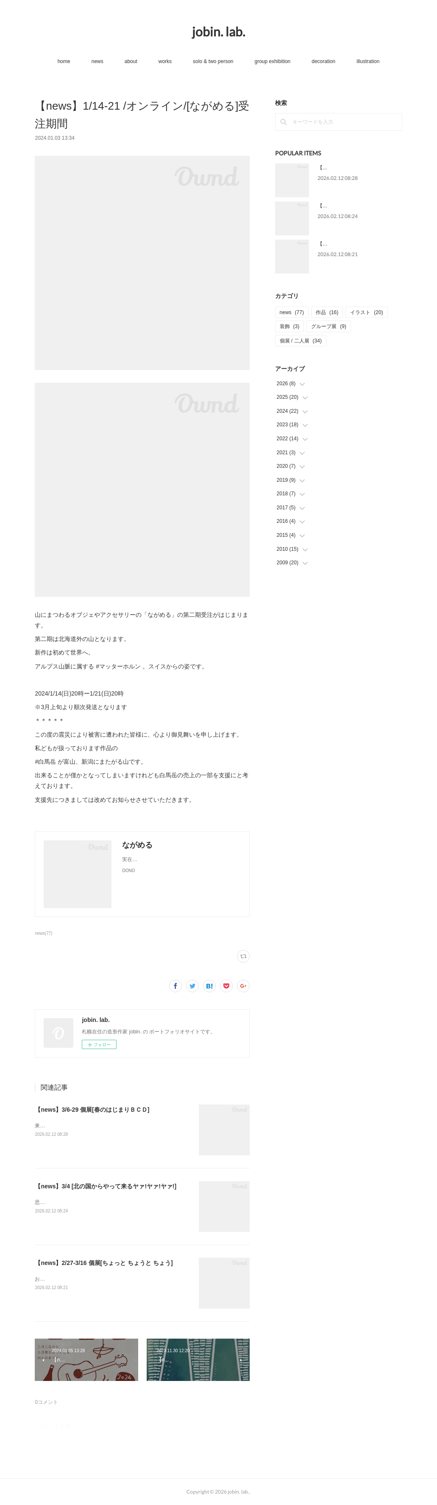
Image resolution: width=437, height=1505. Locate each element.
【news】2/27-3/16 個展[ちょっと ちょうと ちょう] (104, 1262)
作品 (327, 312)
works (165, 61)
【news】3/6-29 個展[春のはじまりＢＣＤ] (92, 1109)
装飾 (290, 326)
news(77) (43, 933)
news (97, 61)
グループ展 (328, 326)
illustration (367, 61)
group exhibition (273, 61)
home (64, 61)
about (131, 61)
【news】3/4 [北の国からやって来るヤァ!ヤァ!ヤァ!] (105, 1186)
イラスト (366, 312)
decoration (323, 61)
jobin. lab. (218, 31)
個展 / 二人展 (301, 341)
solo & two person (213, 61)
